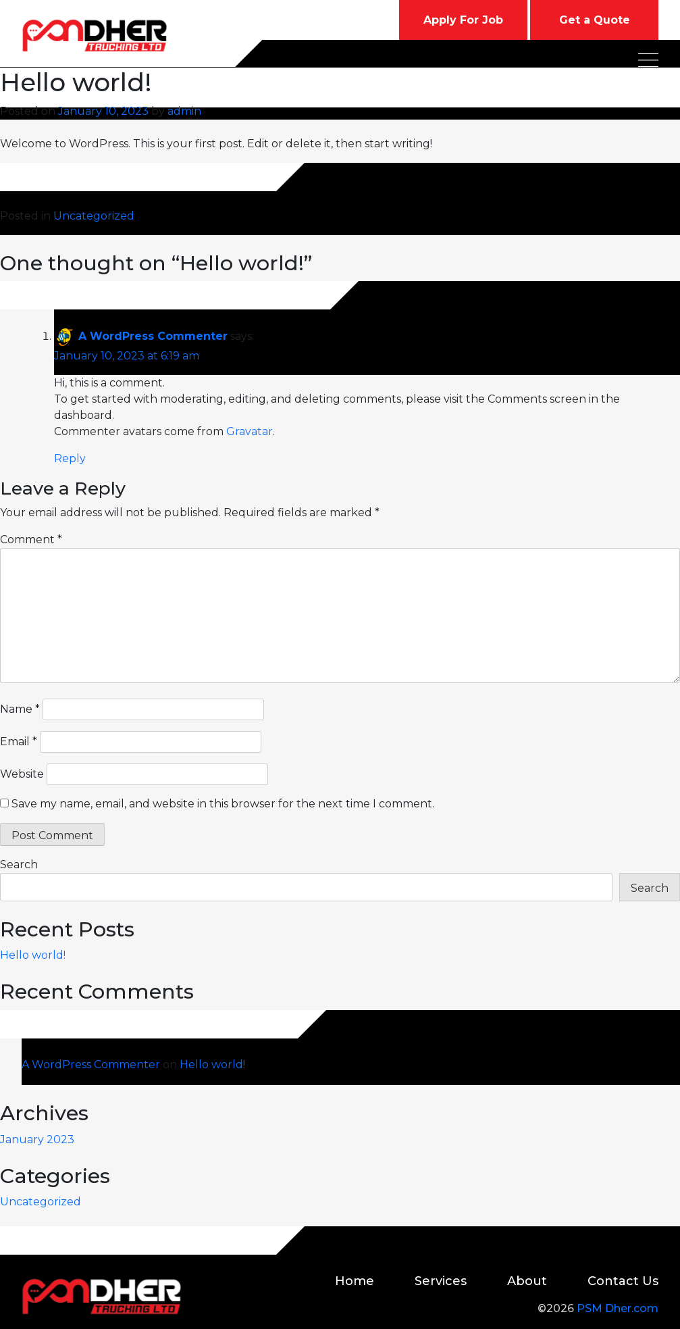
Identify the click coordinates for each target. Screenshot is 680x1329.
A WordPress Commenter (153, 336)
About (527, 1281)
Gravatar (249, 431)
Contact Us (622, 1281)
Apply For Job (463, 20)
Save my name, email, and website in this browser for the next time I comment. (222, 803)
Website (22, 774)
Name (20, 709)
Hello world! (33, 955)
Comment (31, 539)
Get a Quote (594, 20)
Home (354, 1281)
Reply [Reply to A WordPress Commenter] (70, 458)
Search (19, 864)
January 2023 (37, 1139)
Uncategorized (93, 215)
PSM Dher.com (617, 1308)
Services (441, 1281)
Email (18, 741)
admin (184, 111)
